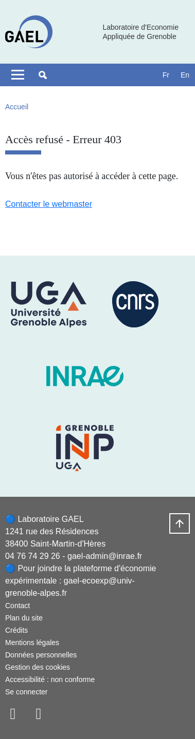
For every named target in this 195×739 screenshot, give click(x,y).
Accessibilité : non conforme (50, 679)
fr (166, 75)
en (185, 75)
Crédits (16, 630)
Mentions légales (32, 642)
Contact (17, 605)
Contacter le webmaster (48, 204)
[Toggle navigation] (17, 75)
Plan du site (24, 618)
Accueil (16, 107)
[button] (42, 75)
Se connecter (26, 692)
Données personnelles (41, 655)
